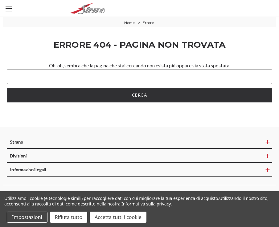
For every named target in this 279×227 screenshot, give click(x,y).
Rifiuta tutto (68, 217)
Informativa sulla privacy (146, 204)
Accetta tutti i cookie (118, 217)
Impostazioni (27, 217)
